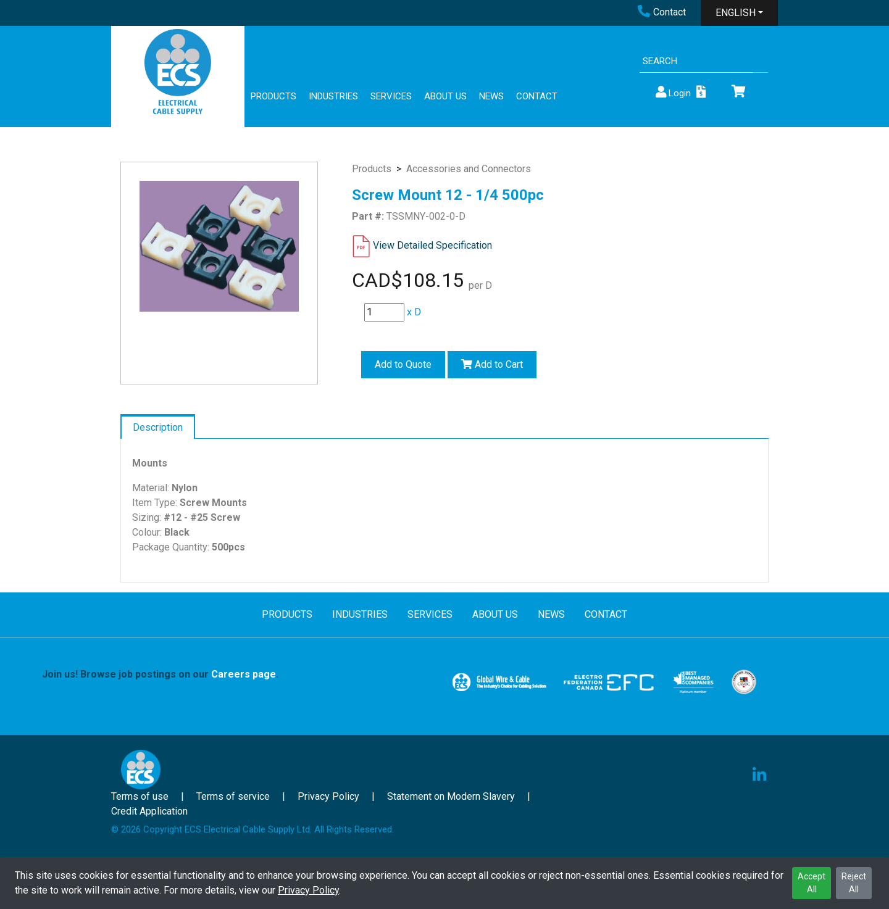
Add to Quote (403, 364)
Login (672, 92)
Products (371, 169)
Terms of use (140, 796)
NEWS (491, 96)
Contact (662, 12)
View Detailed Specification (432, 245)
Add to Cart (492, 364)
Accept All (811, 882)
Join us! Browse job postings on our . (160, 674)
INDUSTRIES (333, 96)
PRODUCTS (273, 96)
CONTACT (536, 96)
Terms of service (233, 796)
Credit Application (149, 811)
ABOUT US (445, 96)
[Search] (696, 61)
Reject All (853, 882)
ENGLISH (736, 13)
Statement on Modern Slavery (451, 796)
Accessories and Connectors (468, 169)
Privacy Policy (308, 890)
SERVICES (391, 96)
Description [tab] (158, 427)
